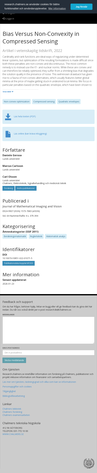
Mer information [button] (57, 8)
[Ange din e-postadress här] (48, 352)
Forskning (8, 188)
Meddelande (8, 314)
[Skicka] (14, 360)
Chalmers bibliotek (12, 408)
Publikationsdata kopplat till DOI (18, 263)
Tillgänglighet (9, 391)
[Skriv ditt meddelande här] (48, 330)
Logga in (8, 18)
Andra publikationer (26, 188)
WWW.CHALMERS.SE (13, 434)
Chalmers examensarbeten (16, 415)
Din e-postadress (11, 348)
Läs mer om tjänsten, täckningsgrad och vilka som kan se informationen (39, 381)
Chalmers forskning (12, 411)
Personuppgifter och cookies (17, 386)
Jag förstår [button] (81, 6)
